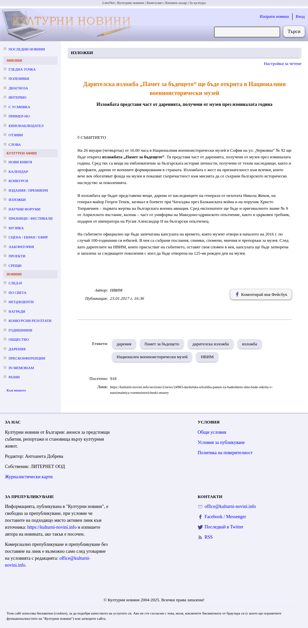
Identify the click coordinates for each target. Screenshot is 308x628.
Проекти (17, 256)
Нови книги (20, 162)
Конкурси (18, 181)
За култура (197, 3)
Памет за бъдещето (162, 343)
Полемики (19, 78)
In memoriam (21, 368)
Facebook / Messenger (225, 516)
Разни (14, 377)
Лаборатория (21, 247)
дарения (124, 343)
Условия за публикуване (221, 442)
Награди (17, 311)
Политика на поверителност (225, 452)
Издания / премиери (28, 190)
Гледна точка (22, 69)
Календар (18, 171)
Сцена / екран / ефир (28, 237)
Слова (15, 144)
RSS (209, 537)
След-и (15, 283)
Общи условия (212, 432)
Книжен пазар (176, 3)
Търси (294, 31)
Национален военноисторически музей (152, 356)
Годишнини (20, 330)
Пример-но (19, 116)
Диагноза (18, 88)
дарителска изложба (210, 343)
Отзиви (16, 135)
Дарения (17, 349)
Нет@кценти (21, 302)
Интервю (17, 97)
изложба (249, 343)
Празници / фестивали (31, 218)
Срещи (15, 265)
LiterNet (108, 3)
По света (17, 293)
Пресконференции (27, 358)
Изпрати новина (274, 16)
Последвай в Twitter (224, 526)
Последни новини (27, 49)
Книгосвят (155, 3)
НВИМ (207, 356)
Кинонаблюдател (26, 126)
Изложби (17, 200)
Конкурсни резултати (30, 321)
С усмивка (19, 107)
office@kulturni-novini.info (230, 506)
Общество (19, 339)
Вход (300, 16)
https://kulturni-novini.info (52, 527)
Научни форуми (25, 209)
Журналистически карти (29, 476)
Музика (16, 228)
